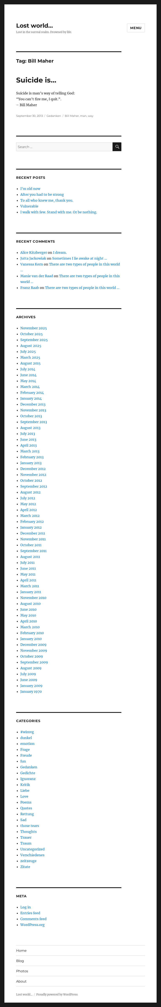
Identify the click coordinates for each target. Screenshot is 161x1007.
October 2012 (31, 480)
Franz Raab (29, 288)
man (83, 115)
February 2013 (32, 457)
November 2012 (33, 475)
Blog (20, 961)
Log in (25, 907)
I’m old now (30, 189)
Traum (25, 843)
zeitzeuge (28, 861)
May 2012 (28, 504)
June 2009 (28, 680)
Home (21, 951)
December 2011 (32, 533)
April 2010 (28, 621)
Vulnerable (29, 206)
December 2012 (33, 469)
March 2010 (30, 627)
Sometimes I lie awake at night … (79, 258)
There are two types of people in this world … (82, 288)
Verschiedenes (32, 855)
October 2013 (31, 416)
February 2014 (32, 392)
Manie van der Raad (36, 276)
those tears (29, 826)
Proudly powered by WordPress (57, 994)
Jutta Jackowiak (33, 258)
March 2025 (30, 357)
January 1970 (31, 691)
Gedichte (27, 773)
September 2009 (34, 662)
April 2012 (28, 510)
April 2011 (28, 580)
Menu (136, 28)
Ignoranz (28, 779)
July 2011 (27, 562)
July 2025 (28, 351)
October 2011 (31, 545)
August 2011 (30, 557)
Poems (25, 802)
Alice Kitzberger (33, 252)
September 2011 (33, 551)
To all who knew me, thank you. (46, 200)
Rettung (27, 814)
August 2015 (30, 363)
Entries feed (30, 913)
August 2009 (31, 668)
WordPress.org (32, 925)
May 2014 (28, 381)
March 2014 (30, 387)
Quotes (26, 808)
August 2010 (30, 603)
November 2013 (33, 410)
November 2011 (33, 539)
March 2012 (30, 516)
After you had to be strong (42, 194)
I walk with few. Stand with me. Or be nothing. (58, 212)
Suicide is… (36, 80)
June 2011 (28, 568)
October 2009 (31, 656)
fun (23, 761)
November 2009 (33, 650)
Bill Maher (72, 115)
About (21, 981)
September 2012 (33, 486)
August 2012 (30, 492)
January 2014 (31, 398)
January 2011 (30, 592)
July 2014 (27, 369)
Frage (25, 749)
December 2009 (33, 645)
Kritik (25, 785)
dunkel (26, 738)
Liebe (24, 790)
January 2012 (31, 527)
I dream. (60, 252)
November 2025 (33, 328)
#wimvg (27, 732)
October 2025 (31, 334)
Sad (23, 820)
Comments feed (33, 919)
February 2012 (32, 521)
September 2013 (33, 422)
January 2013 (31, 463)
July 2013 (27, 433)
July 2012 (27, 498)
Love (24, 796)
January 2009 (31, 686)
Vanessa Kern (31, 264)
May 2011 (27, 574)
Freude (26, 755)
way (90, 115)
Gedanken (54, 115)
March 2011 (29, 586)
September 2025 (34, 340)
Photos (22, 971)
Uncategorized (32, 849)
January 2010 (31, 639)
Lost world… (34, 25)
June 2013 (28, 439)
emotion (27, 744)
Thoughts (28, 831)
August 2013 (30, 428)
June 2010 (28, 609)
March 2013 (29, 451)
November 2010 (33, 598)
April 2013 (28, 445)
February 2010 (32, 633)
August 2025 (30, 346)
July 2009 (28, 674)
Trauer (25, 837)
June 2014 (28, 375)
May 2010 (28, 615)
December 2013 (32, 404)
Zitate (25, 867)
